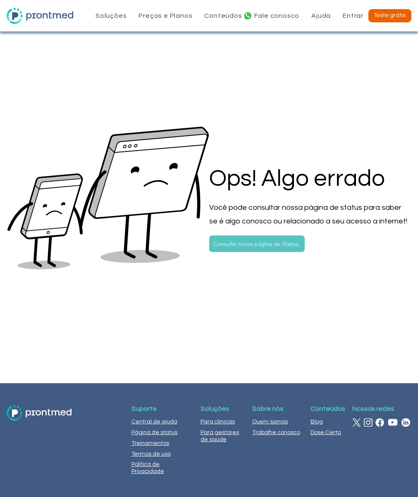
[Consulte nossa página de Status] (257, 243)
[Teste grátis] (390, 16)
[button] (111, 15)
